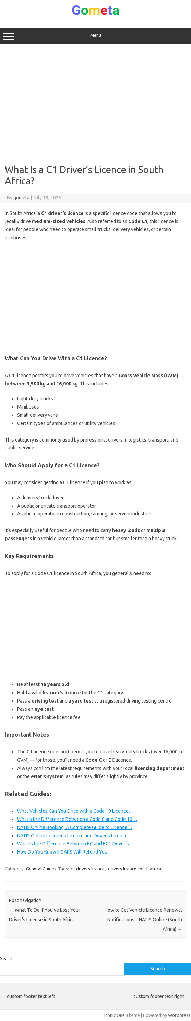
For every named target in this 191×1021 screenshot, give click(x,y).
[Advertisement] (96, 104)
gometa (21, 197)
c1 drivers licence (88, 868)
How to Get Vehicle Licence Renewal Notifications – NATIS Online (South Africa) (143, 919)
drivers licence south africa (134, 868)
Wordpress (179, 1015)
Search (7, 958)
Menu (95, 36)
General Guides (41, 868)
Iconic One (114, 1015)
